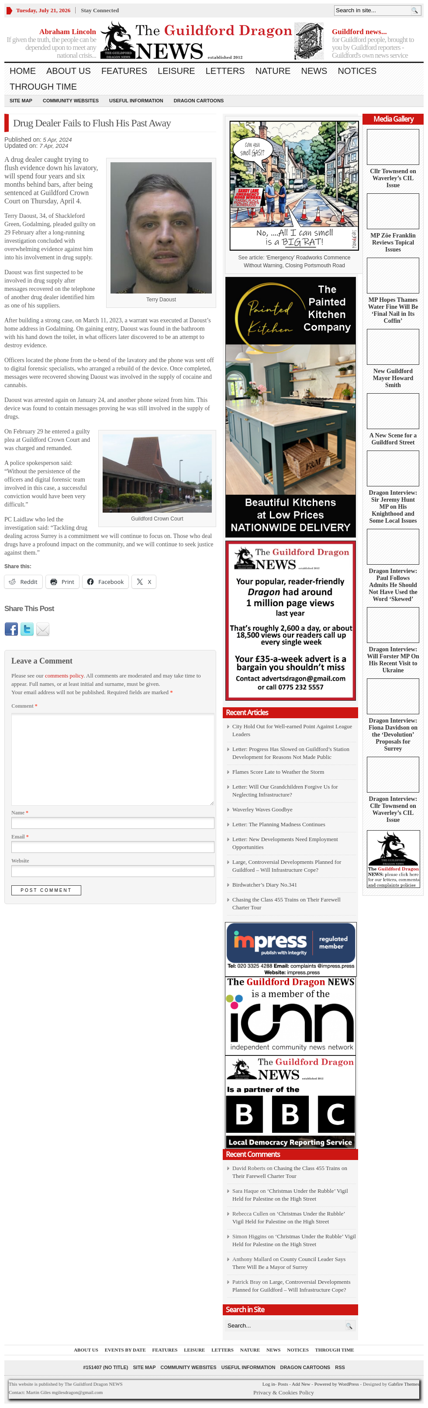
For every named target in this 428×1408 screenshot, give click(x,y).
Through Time (43, 86)
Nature (273, 71)
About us (68, 71)
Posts (283, 1384)
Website (20, 861)
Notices (357, 71)
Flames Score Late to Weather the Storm (278, 772)
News (314, 71)
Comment (24, 706)
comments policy (64, 675)
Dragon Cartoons (199, 100)
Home (23, 71)
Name (19, 813)
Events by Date (125, 1349)
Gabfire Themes (403, 1384)
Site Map (21, 100)
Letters (225, 71)
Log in (268, 1384)
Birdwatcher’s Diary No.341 (264, 884)
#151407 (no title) (105, 1367)
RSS (340, 1367)
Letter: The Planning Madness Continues (278, 824)
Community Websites (71, 100)
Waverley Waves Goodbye (262, 809)
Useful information (136, 100)
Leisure (176, 71)
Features (124, 71)
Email (20, 837)
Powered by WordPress (336, 1384)
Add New (301, 1384)
